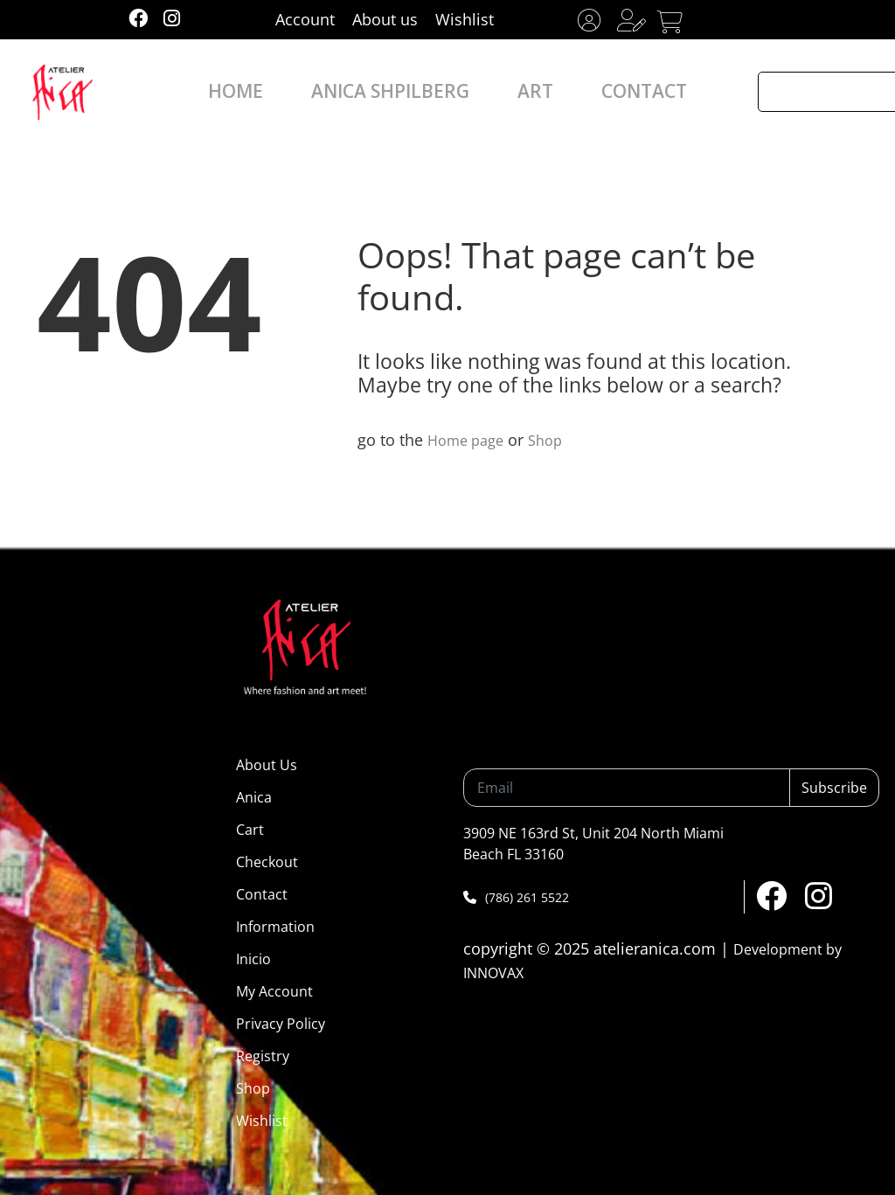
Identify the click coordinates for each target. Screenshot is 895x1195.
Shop (555, 439)
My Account (274, 991)
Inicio (253, 959)
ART (518, 91)
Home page (469, 439)
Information (275, 926)
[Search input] (826, 92)
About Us (266, 765)
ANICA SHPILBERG (399, 91)
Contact (262, 894)
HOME (272, 91)
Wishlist (464, 19)
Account (305, 19)
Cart (250, 829)
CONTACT (610, 91)
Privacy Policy (280, 1023)
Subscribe (834, 787)
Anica (254, 797)
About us (385, 19)
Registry (262, 1056)
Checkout (267, 862)
